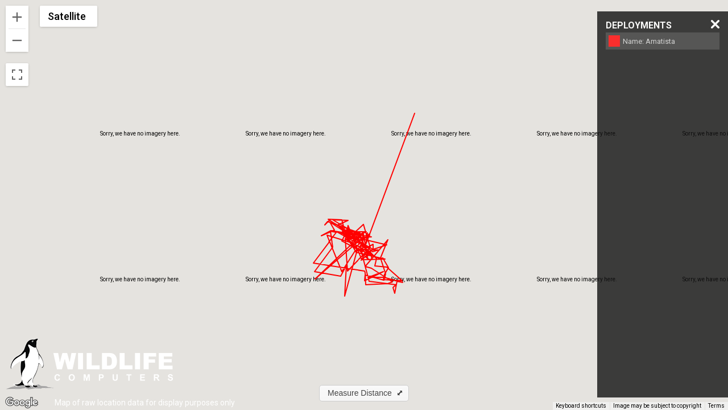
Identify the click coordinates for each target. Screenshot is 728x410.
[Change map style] (68, 16)
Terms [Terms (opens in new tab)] (716, 406)
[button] (364, 393)
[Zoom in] (17, 17)
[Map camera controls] (711, 385)
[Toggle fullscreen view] (17, 74)
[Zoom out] (17, 40)
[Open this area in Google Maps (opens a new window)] (21, 402)
